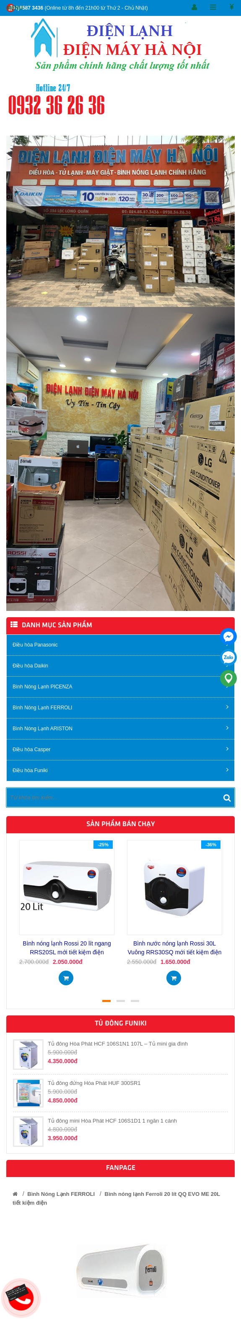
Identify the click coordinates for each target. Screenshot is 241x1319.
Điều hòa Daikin (120, 665)
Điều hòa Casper (120, 748)
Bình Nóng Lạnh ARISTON (120, 728)
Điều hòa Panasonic (120, 644)
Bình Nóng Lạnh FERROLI (120, 707)
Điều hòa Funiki (120, 769)
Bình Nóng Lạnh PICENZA (120, 686)
